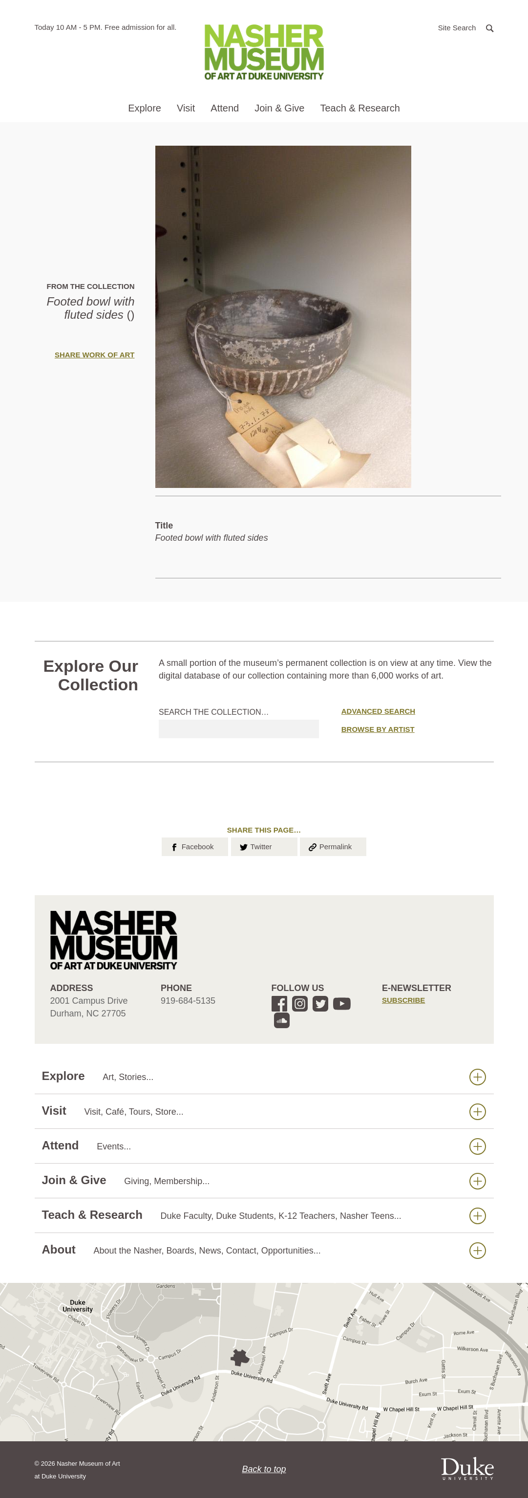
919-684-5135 (188, 1001)
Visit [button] (186, 108)
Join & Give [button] (279, 108)
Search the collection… (214, 712)
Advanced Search (378, 711)
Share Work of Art (95, 355)
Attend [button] (225, 108)
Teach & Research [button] (360, 108)
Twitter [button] (255, 846)
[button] (466, 27)
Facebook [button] (191, 846)
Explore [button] (144, 108)
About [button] (264, 1250)
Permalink (329, 846)
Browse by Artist (378, 729)
